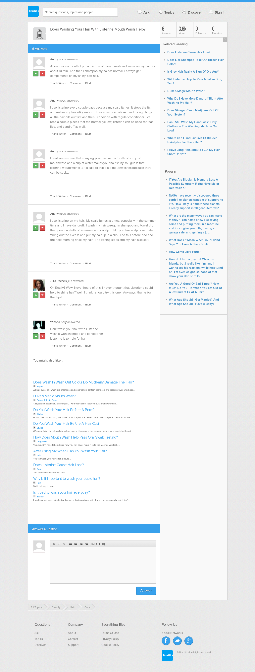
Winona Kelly (58, 322)
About (72, 633)
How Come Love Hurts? (185, 252)
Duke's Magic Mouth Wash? (54, 396)
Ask (143, 12)
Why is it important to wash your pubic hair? (66, 478)
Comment (75, 83)
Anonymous (58, 59)
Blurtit (33, 12)
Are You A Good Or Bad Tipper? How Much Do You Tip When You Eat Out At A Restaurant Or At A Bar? (195, 288)
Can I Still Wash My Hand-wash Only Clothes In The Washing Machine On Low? (192, 126)
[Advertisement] (96, 182)
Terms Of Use (110, 633)
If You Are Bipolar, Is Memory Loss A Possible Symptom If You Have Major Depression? (194, 184)
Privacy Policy (110, 639)
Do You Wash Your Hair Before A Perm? (64, 410)
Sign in (217, 12)
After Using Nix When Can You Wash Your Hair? (70, 451)
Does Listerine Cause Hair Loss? (58, 465)
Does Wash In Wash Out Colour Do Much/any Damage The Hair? (83, 382)
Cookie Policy (110, 645)
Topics (166, 12)
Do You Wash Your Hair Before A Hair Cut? (66, 423)
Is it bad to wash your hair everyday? (61, 492)
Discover (191, 12)
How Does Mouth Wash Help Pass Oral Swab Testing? (75, 437)
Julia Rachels (58, 281)
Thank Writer (58, 83)
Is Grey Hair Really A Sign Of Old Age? (193, 72)
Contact (73, 639)
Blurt (88, 83)
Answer (146, 591)
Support (73, 645)
